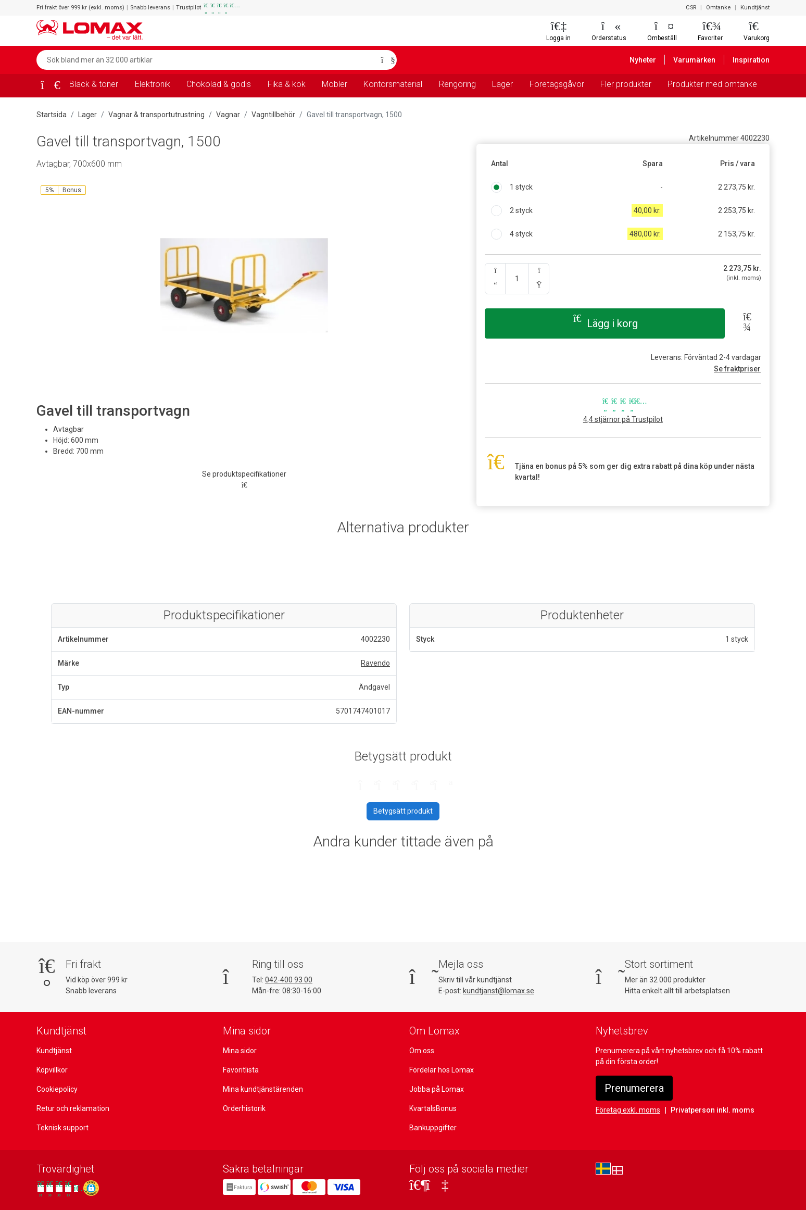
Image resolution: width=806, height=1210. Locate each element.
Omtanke (720, 7)
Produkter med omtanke (713, 84)
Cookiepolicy (57, 1089)
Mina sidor (240, 1050)
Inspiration (752, 60)
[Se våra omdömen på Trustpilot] (58, 1188)
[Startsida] (47, 86)
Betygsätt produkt (403, 811)
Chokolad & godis (219, 84)
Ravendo (376, 663)
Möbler (334, 84)
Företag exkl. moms (628, 1110)
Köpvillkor (52, 1070)
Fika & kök (286, 84)
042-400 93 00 (288, 980)
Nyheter (648, 60)
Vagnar (223, 114)
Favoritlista (241, 1070)
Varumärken (697, 60)
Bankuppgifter (432, 1128)
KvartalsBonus (432, 1108)
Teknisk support (62, 1128)
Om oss (421, 1050)
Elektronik (152, 84)
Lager (504, 84)
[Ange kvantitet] (516, 278)
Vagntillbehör (267, 114)
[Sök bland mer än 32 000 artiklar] (205, 60)
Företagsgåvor (558, 84)
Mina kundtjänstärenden (262, 1089)
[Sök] (385, 60)
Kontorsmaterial (393, 84)
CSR (693, 7)
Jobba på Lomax (436, 1089)
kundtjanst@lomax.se (497, 991)
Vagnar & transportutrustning (153, 114)
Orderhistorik (244, 1108)
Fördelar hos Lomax (441, 1070)
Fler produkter (626, 84)
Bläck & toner (94, 84)
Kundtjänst (755, 7)
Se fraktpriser (738, 369)
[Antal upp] (538, 278)
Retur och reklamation (72, 1108)
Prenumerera (634, 1088)
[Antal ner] (495, 278)
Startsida (51, 114)
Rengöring (458, 84)
